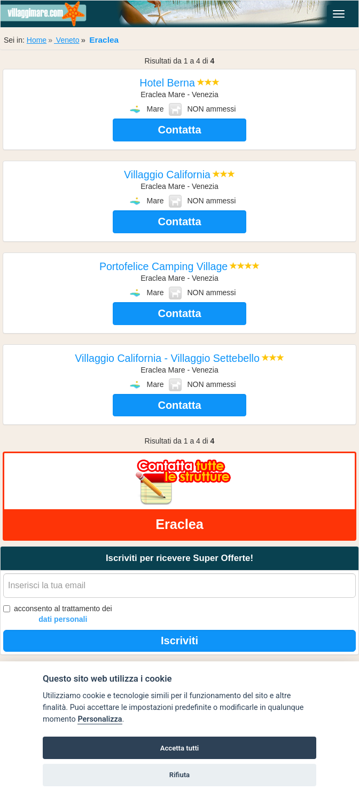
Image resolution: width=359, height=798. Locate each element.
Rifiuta (179, 775)
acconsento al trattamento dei (57, 614)
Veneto (67, 40)
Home (36, 40)
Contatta (179, 130)
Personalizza (99, 719)
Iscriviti (179, 640)
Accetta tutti (179, 748)
